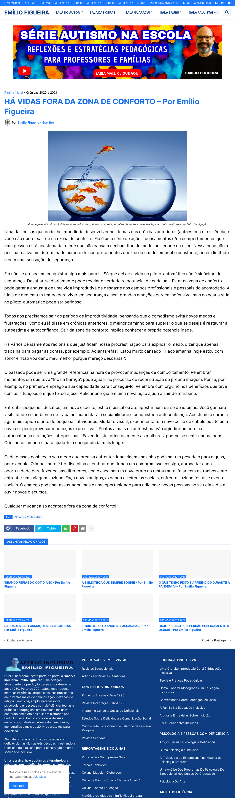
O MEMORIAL (12, 3)
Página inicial (13, 92)
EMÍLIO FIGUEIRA (26, 12)
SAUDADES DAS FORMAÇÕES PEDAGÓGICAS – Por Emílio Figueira (38, 627)
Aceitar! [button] (18, 785)
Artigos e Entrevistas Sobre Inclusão (185, 715)
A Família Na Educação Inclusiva (182, 707)
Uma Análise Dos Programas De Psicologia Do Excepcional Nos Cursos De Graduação (192, 772)
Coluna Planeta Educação (100, 788)
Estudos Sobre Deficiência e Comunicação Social (116, 718)
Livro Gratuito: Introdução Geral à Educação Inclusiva (190, 671)
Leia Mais (39, 776)
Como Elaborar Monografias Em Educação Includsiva (189, 690)
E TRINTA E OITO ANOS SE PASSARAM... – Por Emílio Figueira (115, 627)
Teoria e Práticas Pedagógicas (181, 680)
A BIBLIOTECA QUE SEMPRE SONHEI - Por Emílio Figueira (117, 584)
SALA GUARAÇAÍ (137, 12)
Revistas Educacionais (97, 668)
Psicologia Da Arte (172, 781)
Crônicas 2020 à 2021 (41, 92)
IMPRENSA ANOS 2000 (132, 3)
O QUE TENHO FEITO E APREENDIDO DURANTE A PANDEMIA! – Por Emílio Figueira (194, 584)
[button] (216, 12)
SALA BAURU (169, 12)
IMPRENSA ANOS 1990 (100, 3)
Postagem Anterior (20, 640)
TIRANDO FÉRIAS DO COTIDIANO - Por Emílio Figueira (37, 584)
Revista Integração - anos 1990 (104, 703)
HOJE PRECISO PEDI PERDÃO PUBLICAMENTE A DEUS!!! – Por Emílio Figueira (194, 627)
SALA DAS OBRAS (102, 12)
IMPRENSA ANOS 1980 (68, 3)
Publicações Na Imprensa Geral (104, 757)
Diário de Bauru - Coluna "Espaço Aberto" (111, 780)
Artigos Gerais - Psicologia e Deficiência (188, 742)
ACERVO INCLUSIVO (37, 3)
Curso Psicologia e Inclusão (179, 750)
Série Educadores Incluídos (179, 723)
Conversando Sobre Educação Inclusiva (188, 700)
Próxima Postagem (215, 640)
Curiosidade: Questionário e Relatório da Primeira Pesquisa (116, 728)
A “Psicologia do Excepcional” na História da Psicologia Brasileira (191, 760)
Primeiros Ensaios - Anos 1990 (103, 695)
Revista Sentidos (93, 738)
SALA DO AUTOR (67, 12)
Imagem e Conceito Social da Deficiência (111, 710)
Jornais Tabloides (94, 765)
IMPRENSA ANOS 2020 (197, 3)
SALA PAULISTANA (202, 12)
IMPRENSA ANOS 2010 (164, 3)
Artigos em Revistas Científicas (103, 676)
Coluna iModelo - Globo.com (102, 772)
